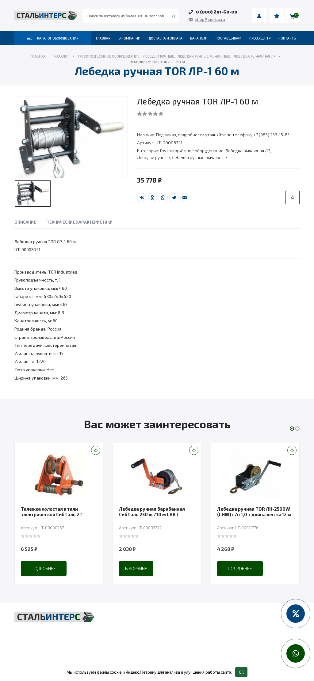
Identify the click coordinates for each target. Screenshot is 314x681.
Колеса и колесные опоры (240, 642)
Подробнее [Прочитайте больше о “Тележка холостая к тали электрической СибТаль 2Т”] (60, 568)
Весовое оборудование (237, 618)
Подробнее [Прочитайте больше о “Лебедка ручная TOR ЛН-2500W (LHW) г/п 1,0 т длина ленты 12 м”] (256, 568)
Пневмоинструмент (233, 630)
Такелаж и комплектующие (144, 642)
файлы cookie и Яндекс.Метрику (126, 672)
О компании (129, 38)
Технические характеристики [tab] (80, 222)
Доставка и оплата (165, 38)
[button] (292, 197)
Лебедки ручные (153, 157)
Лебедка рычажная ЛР (247, 150)
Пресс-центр (259, 38)
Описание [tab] (25, 222)
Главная (103, 38)
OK (241, 672)
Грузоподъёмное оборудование (192, 150)
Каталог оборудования (52, 38)
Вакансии (199, 38)
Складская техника (134, 630)
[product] (75, 475)
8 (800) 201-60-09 (216, 11)
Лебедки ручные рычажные (199, 157)
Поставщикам (228, 38)
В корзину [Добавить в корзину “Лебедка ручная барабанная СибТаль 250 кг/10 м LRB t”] (152, 568)
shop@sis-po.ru (210, 19)
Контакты (287, 38)
